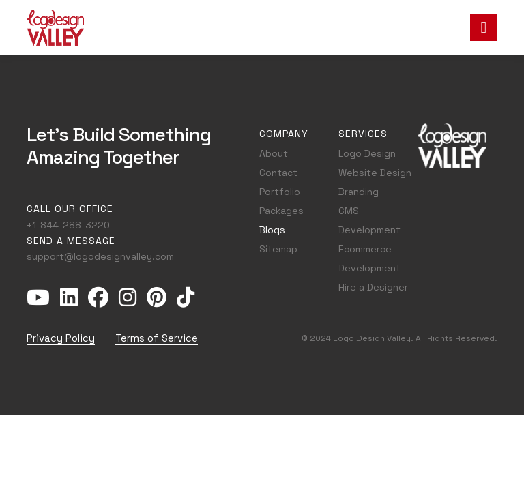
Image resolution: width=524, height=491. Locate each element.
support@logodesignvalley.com (100, 256)
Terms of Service (156, 337)
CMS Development (369, 220)
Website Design (374, 172)
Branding (358, 191)
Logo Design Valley (372, 338)
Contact (278, 172)
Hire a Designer (373, 287)
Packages (281, 211)
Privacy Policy (61, 337)
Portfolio (279, 191)
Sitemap (278, 249)
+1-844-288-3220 (68, 225)
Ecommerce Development (369, 258)
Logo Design (367, 153)
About (273, 153)
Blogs (272, 230)
